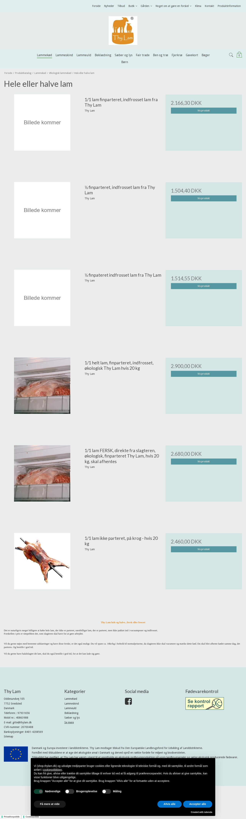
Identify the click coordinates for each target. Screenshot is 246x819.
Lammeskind (71, 703)
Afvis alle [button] (169, 804)
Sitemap (8, 736)
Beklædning (71, 713)
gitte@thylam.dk (22, 722)
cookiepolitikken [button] (52, 769)
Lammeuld (70, 708)
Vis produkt (204, 110)
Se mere (69, 722)
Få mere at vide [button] (50, 804)
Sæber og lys (72, 717)
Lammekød (70, 698)
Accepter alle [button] (197, 804)
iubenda (208, 812)
